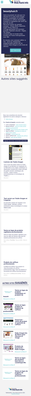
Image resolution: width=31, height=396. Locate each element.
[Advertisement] (15, 96)
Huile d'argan (9, 119)
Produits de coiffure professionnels (11, 263)
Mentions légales (15, 394)
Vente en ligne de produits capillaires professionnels (13, 231)
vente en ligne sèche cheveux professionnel (16, 127)
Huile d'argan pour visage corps (19, 129)
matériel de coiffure (22, 135)
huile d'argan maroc (21, 124)
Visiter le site (17, 50)
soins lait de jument (16, 137)
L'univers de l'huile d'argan (13, 162)
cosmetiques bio (15, 134)
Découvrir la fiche (9, 299)
